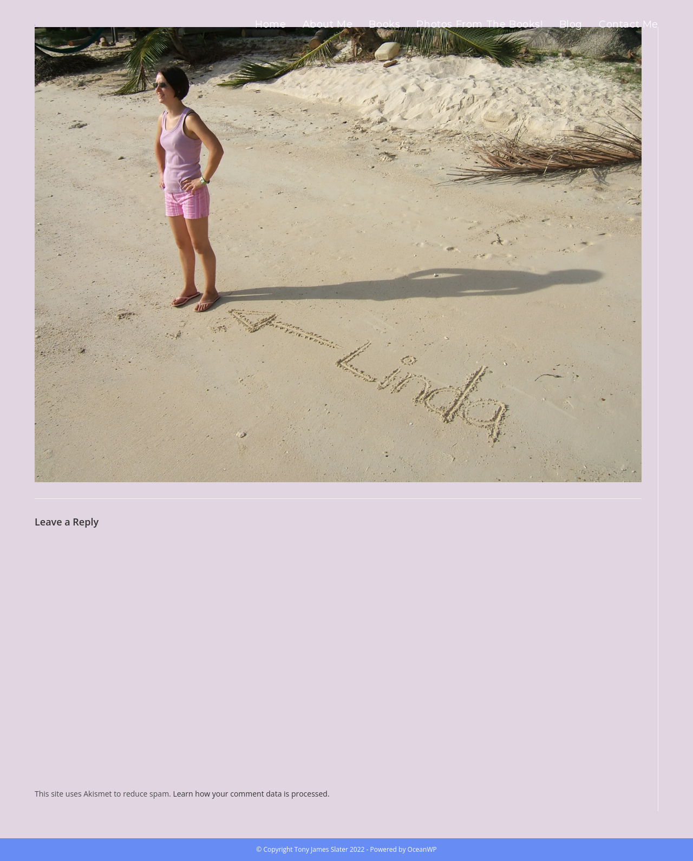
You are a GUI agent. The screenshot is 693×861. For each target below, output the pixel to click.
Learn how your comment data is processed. (251, 793)
